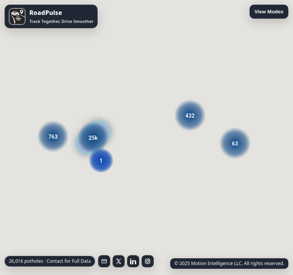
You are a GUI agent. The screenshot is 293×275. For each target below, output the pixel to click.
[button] (190, 115)
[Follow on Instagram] (148, 261)
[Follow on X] (119, 261)
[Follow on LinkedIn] (133, 261)
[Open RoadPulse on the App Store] (51, 16)
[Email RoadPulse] (104, 261)
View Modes (268, 12)
